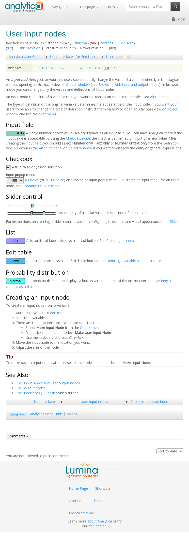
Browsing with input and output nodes (128, 84)
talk (93, 43)
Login (178, 19)
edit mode (58, 312)
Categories (17, 414)
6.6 (97, 68)
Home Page (78, 488)
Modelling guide (81, 513)
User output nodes (31, 388)
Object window (78, 84)
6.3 (71, 68)
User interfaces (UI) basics (36, 393)
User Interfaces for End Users (73, 56)
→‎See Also (125, 43)
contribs (106, 43)
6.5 (88, 68)
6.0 (44, 68)
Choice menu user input (149, 401)
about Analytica (99, 521)
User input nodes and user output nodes (48, 383)
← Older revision (27, 48)
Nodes (71, 414)
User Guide (77, 500)
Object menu (90, 327)
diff (9, 48)
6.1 (53, 68)
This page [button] (88, 6)
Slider (173, 221)
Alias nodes (159, 96)
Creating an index (120, 240)
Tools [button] (112, 6)
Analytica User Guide (25, 56)
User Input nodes (119, 56)
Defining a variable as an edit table (133, 260)
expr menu (47, 114)
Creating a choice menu (41, 185)
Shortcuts (102, 488)
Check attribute (78, 138)
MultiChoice (54, 180)
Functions (101, 500)
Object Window (80, 148)
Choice (33, 180)
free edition (97, 526)
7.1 (115, 68)
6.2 (62, 68)
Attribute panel (50, 148)
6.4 (80, 68)
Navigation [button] (61, 6)
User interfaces (44, 401)
